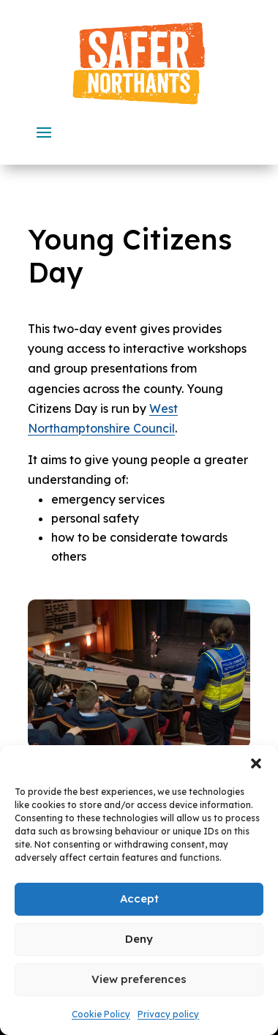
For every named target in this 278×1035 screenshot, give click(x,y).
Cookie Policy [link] (101, 1014)
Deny (139, 939)
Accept (139, 898)
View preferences (139, 979)
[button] (256, 763)
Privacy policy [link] (168, 1014)
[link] (139, 63)
